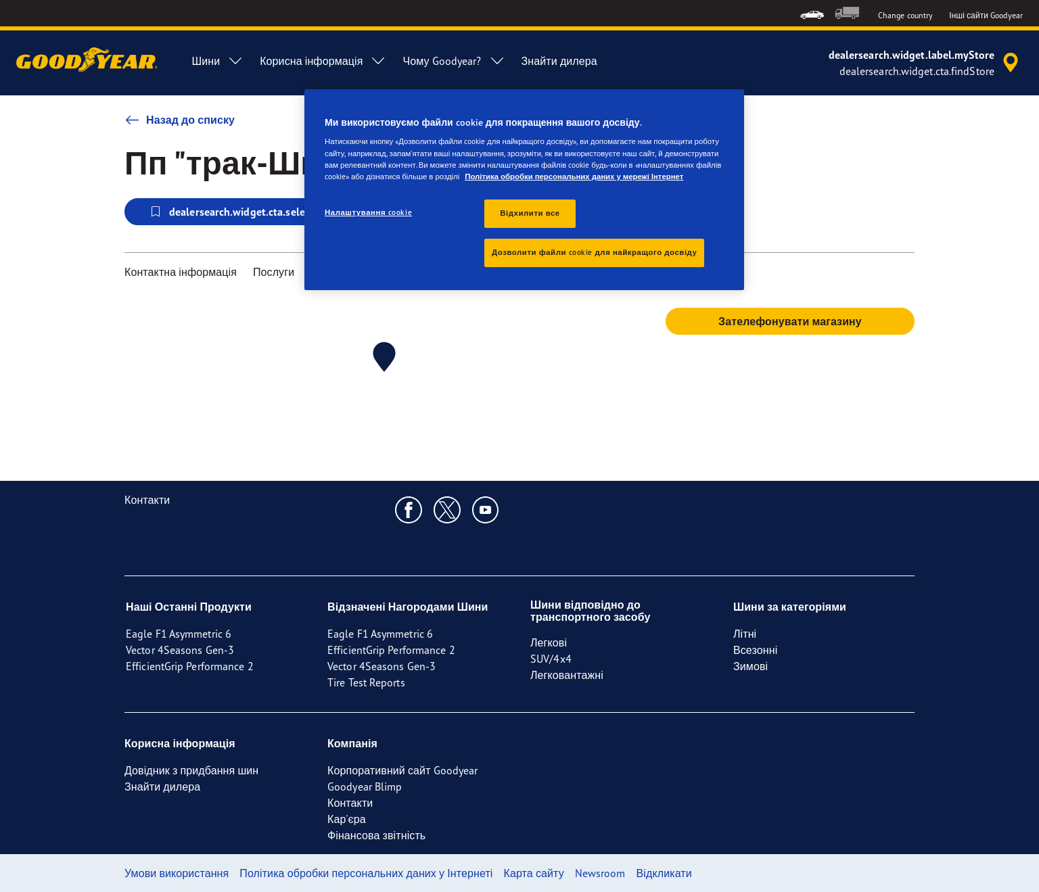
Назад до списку (179, 120)
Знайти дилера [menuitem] (559, 61)
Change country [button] (905, 15)
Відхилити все (529, 213)
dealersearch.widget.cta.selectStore (243, 212)
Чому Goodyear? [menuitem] (453, 61)
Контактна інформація (180, 272)
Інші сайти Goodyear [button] (986, 15)
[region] (524, 189)
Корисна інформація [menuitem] (323, 61)
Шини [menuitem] (217, 61)
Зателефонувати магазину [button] (790, 321)
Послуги (273, 272)
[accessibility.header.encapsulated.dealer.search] (926, 63)
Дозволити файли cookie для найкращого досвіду (594, 252)
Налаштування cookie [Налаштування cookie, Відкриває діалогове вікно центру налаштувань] (368, 212)
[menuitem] (812, 13)
